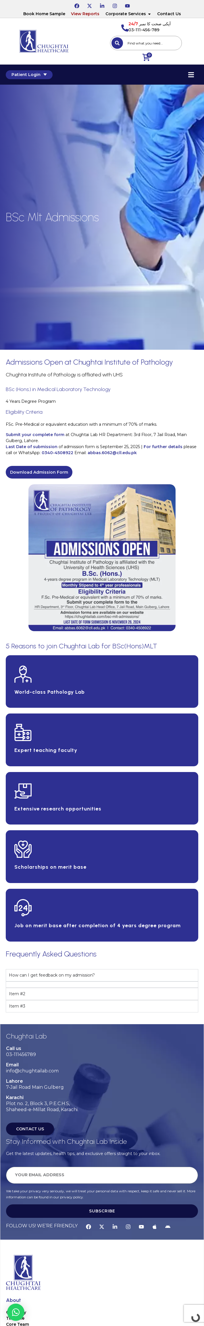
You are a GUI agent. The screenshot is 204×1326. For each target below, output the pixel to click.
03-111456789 (21, 1054)
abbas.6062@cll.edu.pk (112, 452)
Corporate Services (128, 13)
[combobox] (146, 43)
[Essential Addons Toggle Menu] (191, 74)
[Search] (117, 43)
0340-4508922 (57, 452)
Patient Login (29, 74)
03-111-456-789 (143, 29)
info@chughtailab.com (32, 1071)
